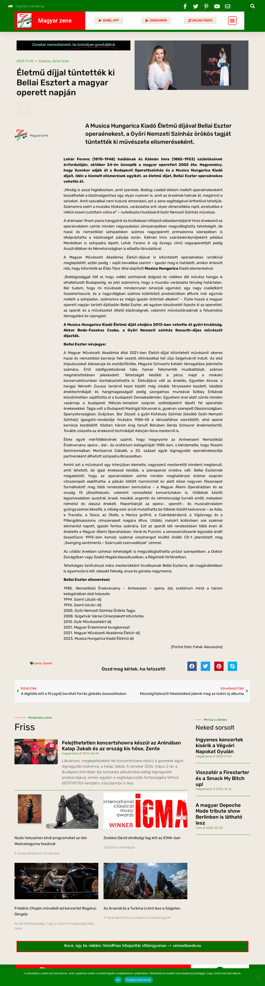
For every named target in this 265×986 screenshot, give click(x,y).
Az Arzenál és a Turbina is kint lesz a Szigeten (142, 908)
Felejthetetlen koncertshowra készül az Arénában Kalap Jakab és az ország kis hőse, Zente (121, 746)
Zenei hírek (60, 61)
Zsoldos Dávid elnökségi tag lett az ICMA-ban (142, 838)
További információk (138, 979)
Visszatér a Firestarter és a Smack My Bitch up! (222, 778)
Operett (47, 663)
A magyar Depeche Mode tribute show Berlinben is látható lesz (219, 814)
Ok (118, 979)
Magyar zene (55, 20)
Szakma (45, 61)
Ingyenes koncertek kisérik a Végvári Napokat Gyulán (219, 746)
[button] (252, 6)
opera (37, 663)
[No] (258, 977)
